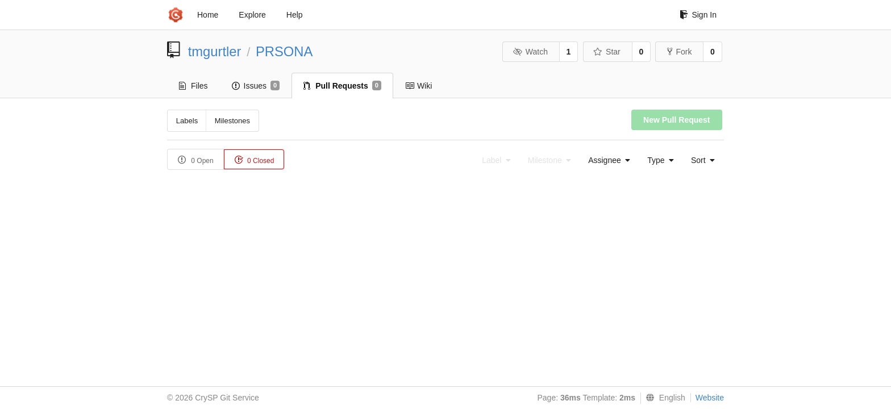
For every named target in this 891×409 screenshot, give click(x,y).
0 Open (196, 160)
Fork (679, 51)
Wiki (418, 85)
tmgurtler (215, 51)
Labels (187, 120)
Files (193, 85)
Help (294, 14)
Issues (256, 86)
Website (710, 397)
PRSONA (284, 51)
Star (607, 51)
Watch (530, 51)
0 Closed (254, 160)
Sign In (698, 14)
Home (207, 14)
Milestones (232, 120)
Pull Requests (342, 86)
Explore (252, 14)
